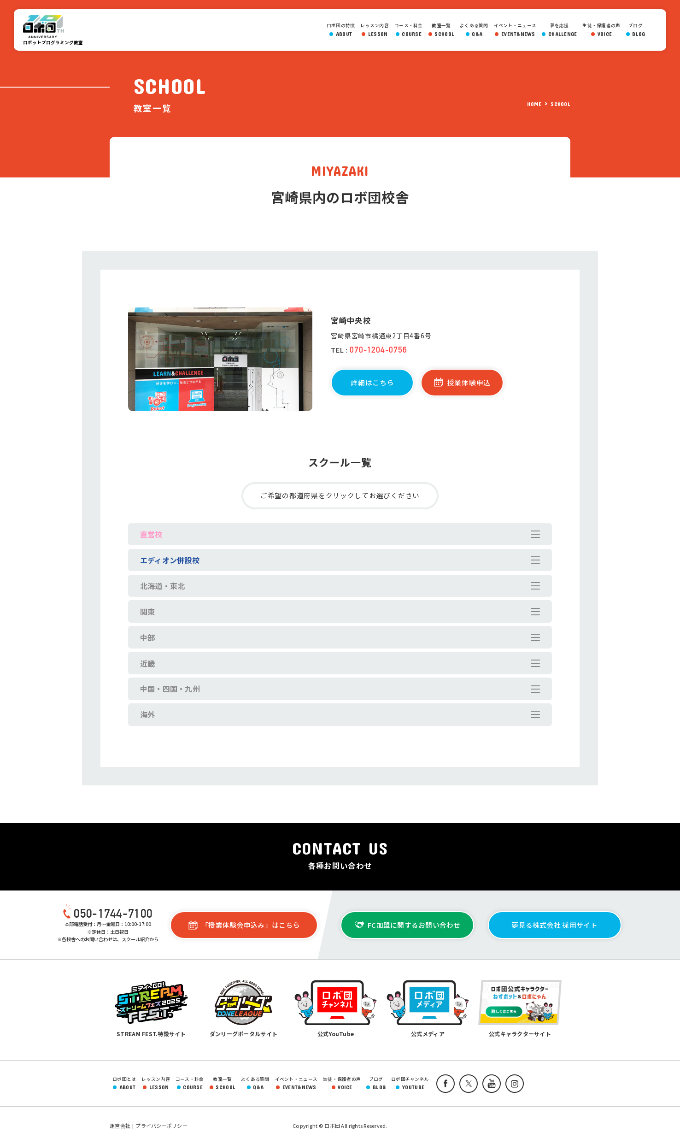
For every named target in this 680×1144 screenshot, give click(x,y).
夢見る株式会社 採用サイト (554, 925)
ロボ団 (46, 26)
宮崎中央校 (350, 320)
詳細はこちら (372, 382)
